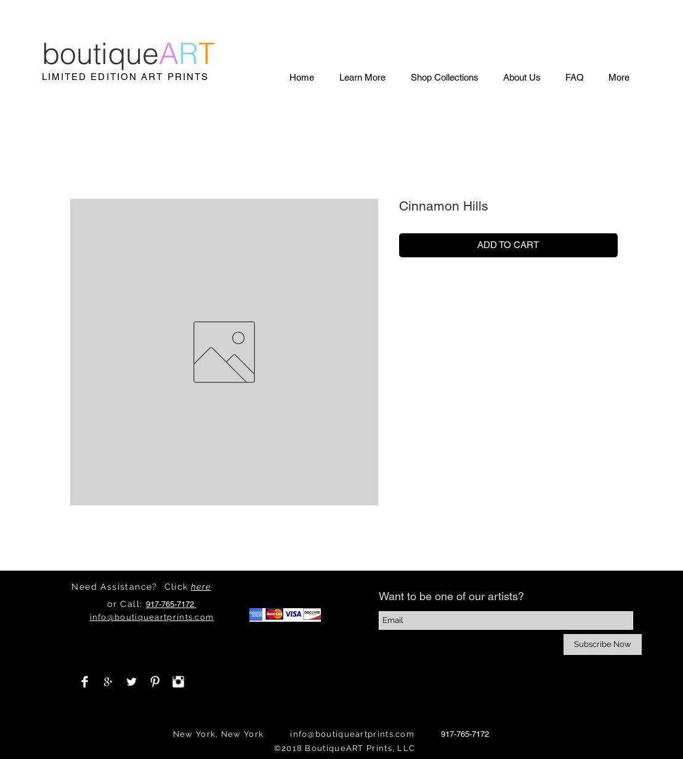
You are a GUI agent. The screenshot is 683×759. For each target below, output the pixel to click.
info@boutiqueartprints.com (352, 734)
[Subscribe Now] (603, 644)
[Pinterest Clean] (155, 682)
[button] (362, 77)
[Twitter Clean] (131, 682)
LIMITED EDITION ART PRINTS (125, 76)
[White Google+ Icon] (108, 682)
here (201, 587)
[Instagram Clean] (178, 682)
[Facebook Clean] (85, 682)
